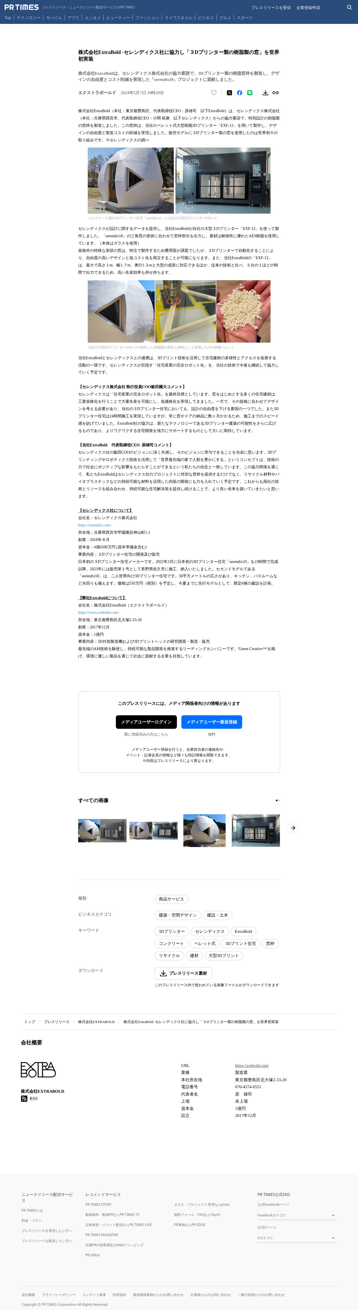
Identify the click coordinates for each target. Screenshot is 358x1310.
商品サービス (171, 899)
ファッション (147, 17)
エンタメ (93, 17)
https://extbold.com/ (252, 1065)
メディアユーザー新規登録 (211, 722)
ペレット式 (204, 943)
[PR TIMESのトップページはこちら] (69, 7)
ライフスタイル (178, 17)
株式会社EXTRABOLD (96, 1022)
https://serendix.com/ (94, 525)
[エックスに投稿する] (229, 92)
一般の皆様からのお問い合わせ (261, 1294)
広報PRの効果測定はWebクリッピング (114, 1245)
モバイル (54, 17)
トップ (29, 1022)
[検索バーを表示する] (350, 7)
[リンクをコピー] (275, 92)
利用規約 (119, 1294)
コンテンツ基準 (94, 1294)
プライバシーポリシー (59, 1294)
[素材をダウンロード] (265, 92)
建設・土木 (217, 915)
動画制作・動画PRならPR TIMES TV (112, 1214)
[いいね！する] (213, 92)
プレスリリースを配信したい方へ (47, 1240)
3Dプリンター (172, 931)
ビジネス (206, 17)
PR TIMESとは (32, 1210)
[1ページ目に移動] (277, 800)
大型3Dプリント (224, 955)
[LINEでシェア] (249, 92)
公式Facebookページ (274, 1204)
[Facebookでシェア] (239, 92)
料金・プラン (32, 1220)
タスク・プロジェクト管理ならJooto (201, 1204)
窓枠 (270, 943)
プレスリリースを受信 (271, 7)
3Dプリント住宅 (241, 943)
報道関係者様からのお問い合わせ (158, 1294)
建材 (194, 955)
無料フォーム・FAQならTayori (197, 1214)
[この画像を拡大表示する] (102, 830)
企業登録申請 (308, 7)
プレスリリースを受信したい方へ (47, 1230)
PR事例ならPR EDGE (189, 1224)
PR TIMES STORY (98, 1204)
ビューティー (118, 17)
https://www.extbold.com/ (98, 612)
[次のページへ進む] (293, 828)
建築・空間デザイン (178, 915)
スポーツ (245, 17)
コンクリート (171, 943)
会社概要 (28, 1294)
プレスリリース (56, 1022)
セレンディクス (210, 931)
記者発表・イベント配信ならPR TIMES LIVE (118, 1224)
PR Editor (92, 1255)
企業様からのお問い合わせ (210, 1294)
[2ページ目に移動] (279, 800)
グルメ (225, 17)
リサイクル (169, 955)
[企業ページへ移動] (38, 1071)
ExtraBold (243, 931)
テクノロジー (28, 17)
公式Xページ (267, 1227)
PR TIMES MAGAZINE (101, 1234)
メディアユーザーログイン (146, 722)
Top (7, 17)
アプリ (73, 17)
